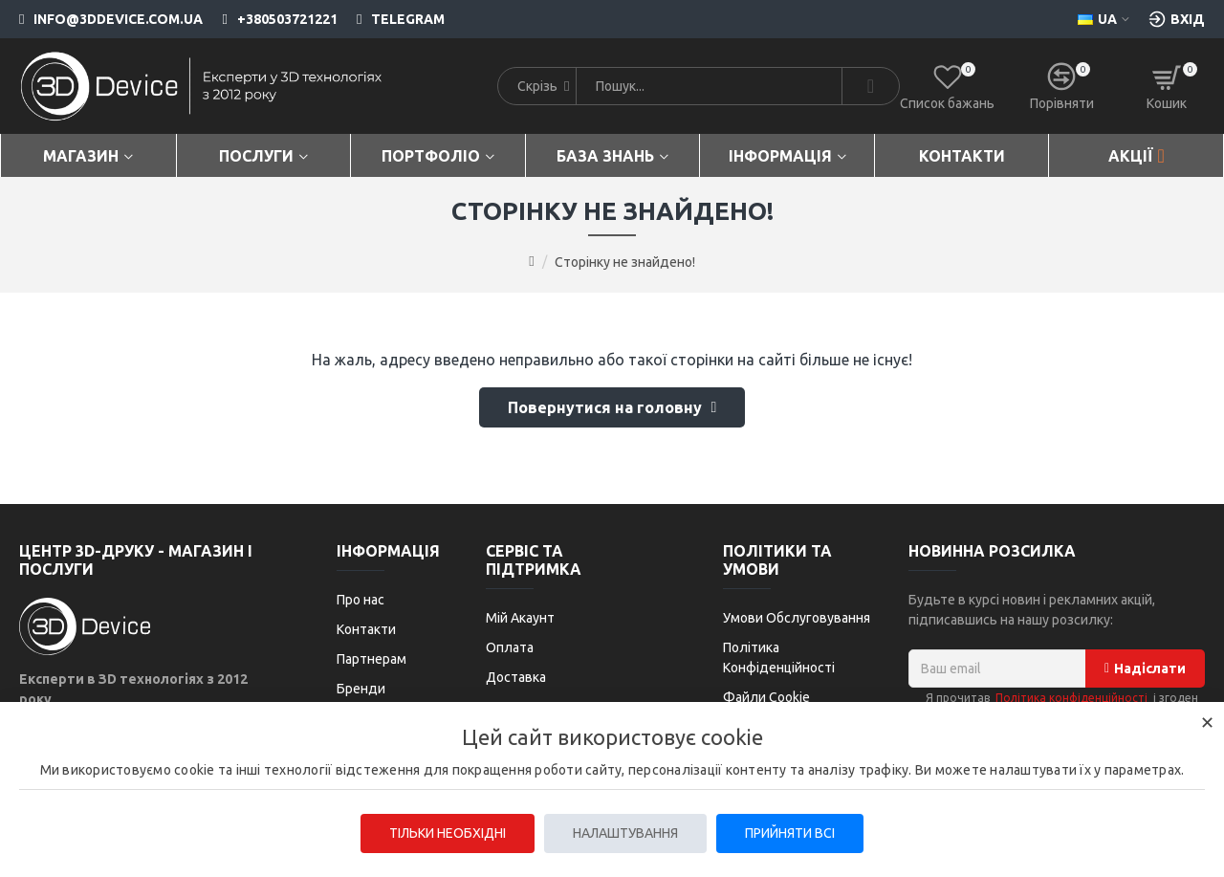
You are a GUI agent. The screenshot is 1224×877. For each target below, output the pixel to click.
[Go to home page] (531, 261)
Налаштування (625, 833)
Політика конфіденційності (1071, 698)
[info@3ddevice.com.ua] (111, 19)
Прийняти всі (790, 833)
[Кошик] (1166, 86)
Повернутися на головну (605, 407)
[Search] (870, 86)
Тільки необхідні (447, 833)
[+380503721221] (270, 19)
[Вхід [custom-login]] (1176, 19)
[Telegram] (391, 19)
